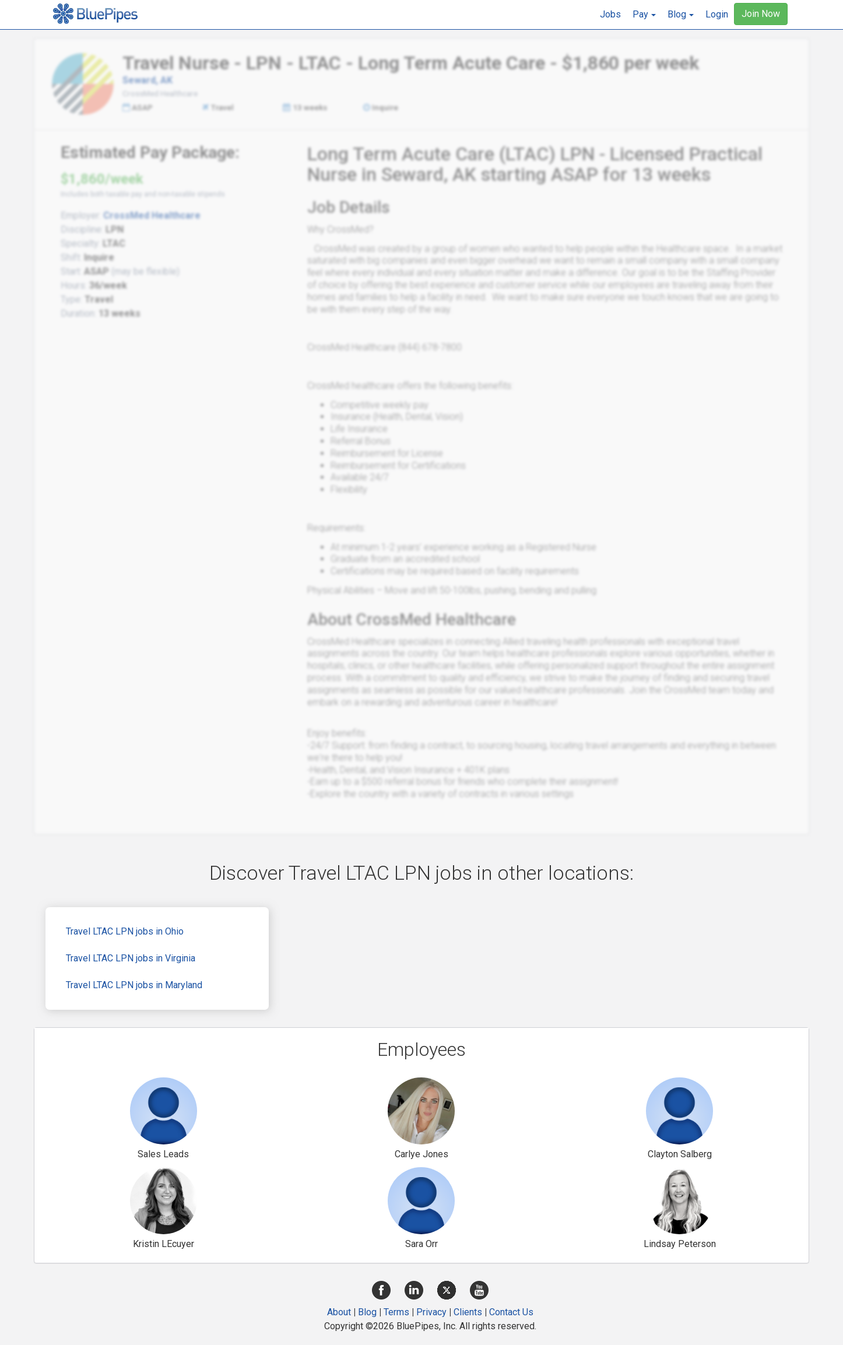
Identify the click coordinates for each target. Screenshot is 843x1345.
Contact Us (511, 1312)
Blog (367, 1312)
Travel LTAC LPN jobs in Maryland (134, 985)
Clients (468, 1312)
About (339, 1312)
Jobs (610, 14)
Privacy (431, 1312)
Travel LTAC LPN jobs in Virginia (130, 958)
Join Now (761, 13)
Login (716, 14)
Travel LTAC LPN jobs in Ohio (125, 931)
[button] (644, 14)
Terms (396, 1312)
